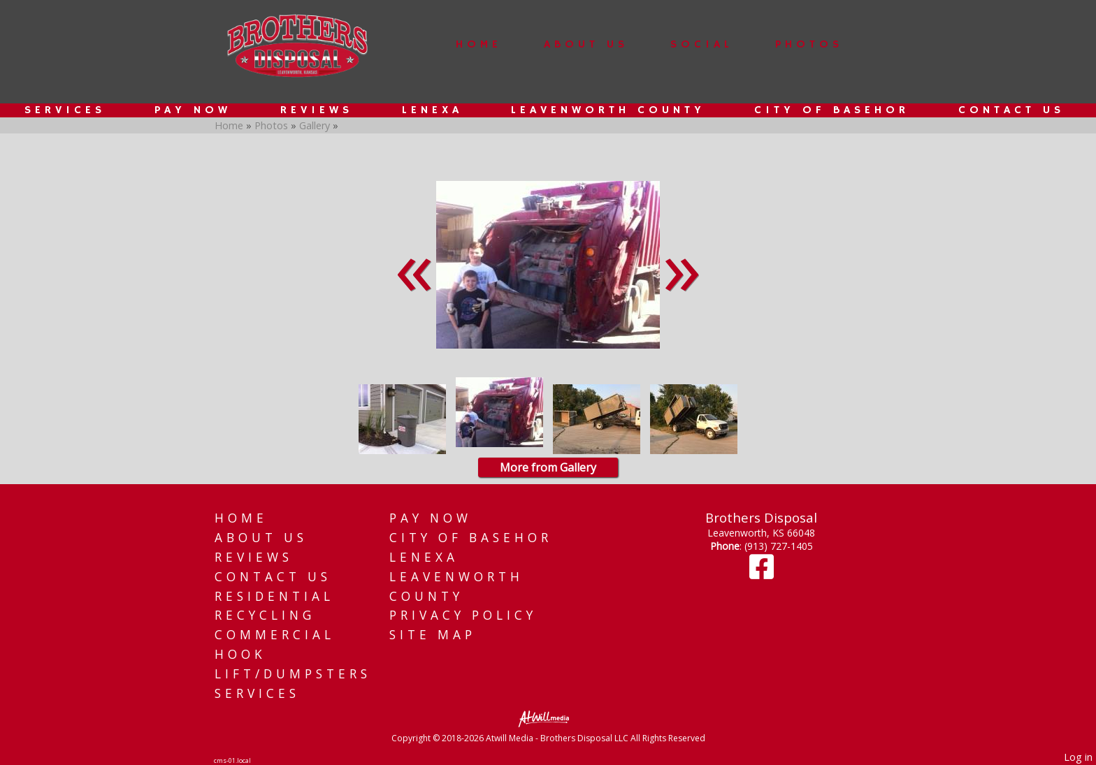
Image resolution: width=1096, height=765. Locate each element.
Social (701, 45)
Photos (809, 45)
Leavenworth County (608, 110)
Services (65, 110)
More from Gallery (548, 467)
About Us (586, 45)
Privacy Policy (463, 615)
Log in (1078, 757)
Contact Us (1011, 110)
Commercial (275, 635)
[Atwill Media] (548, 718)
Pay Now (192, 110)
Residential (274, 596)
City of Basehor (831, 110)
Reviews (316, 110)
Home (479, 45)
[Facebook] (761, 573)
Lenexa (432, 110)
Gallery (316, 125)
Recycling (265, 615)
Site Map (432, 635)
